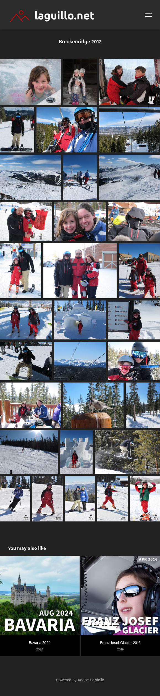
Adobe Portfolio (91, 679)
